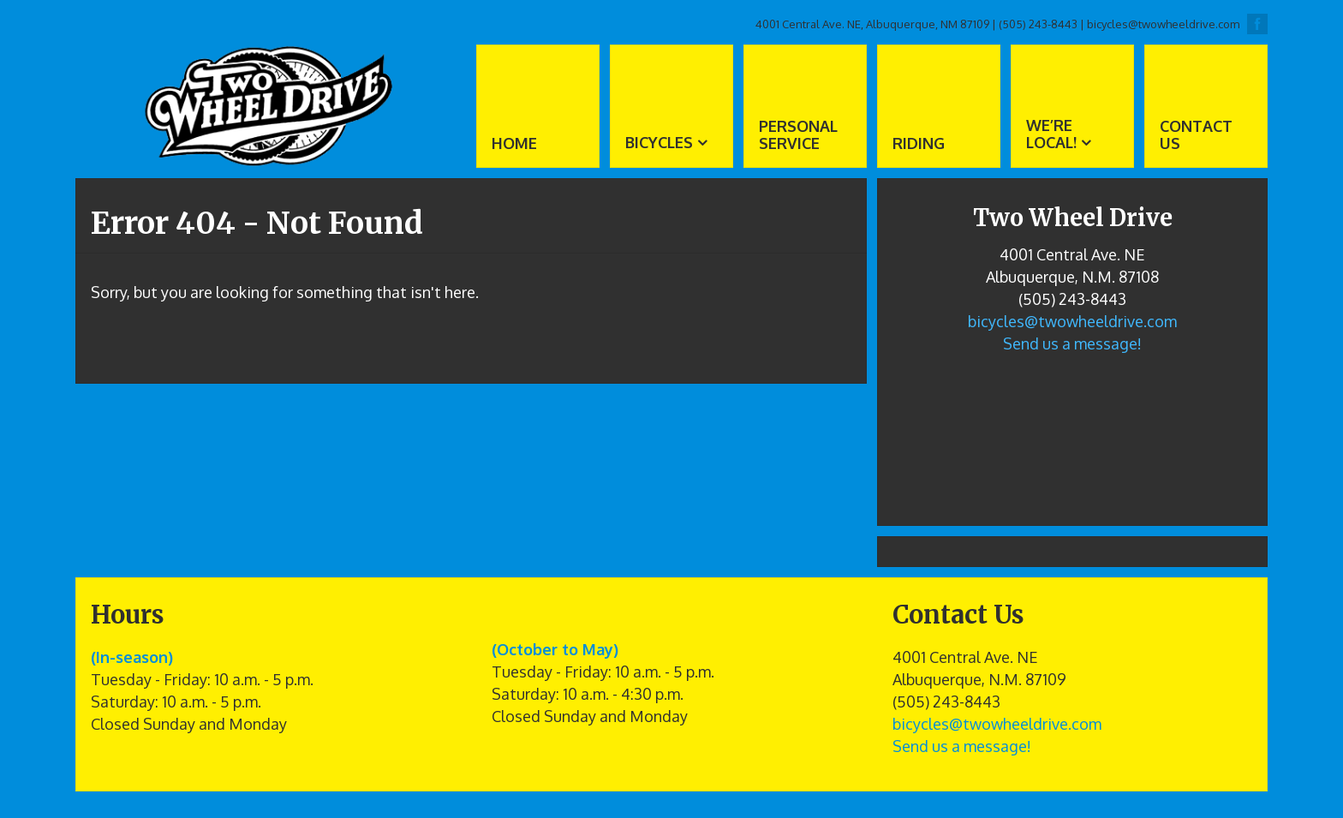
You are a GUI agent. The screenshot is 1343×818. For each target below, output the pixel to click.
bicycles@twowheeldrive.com (1163, 24)
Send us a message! (1072, 343)
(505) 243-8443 (1038, 24)
